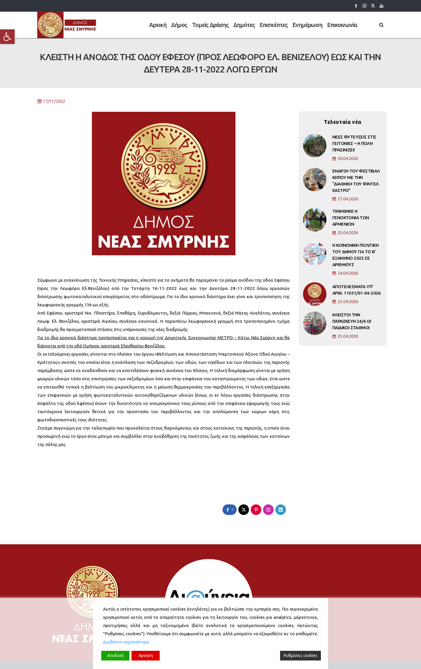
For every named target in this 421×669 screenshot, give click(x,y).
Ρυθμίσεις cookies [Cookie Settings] (300, 655)
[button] (7, 36)
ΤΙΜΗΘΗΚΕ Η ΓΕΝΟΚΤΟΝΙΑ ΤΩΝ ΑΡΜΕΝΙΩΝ (350, 222)
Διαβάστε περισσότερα (126, 641)
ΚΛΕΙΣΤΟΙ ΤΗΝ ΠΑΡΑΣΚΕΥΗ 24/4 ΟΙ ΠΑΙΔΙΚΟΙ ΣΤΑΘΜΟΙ (351, 326)
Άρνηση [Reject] (146, 655)
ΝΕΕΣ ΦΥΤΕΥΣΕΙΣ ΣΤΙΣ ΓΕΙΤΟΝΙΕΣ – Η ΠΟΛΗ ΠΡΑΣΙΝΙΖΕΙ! (354, 148)
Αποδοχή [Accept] (115, 655)
